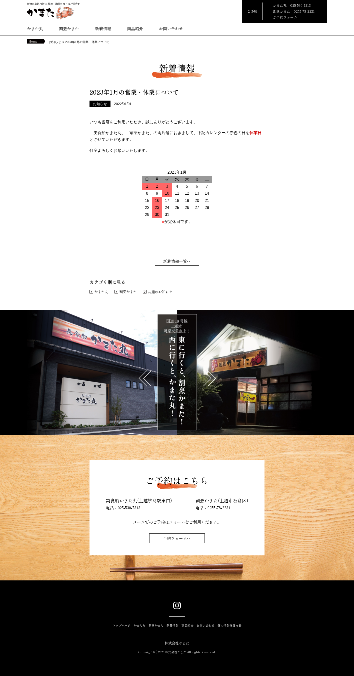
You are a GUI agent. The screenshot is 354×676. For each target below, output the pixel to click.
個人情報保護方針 (230, 625)
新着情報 (103, 29)
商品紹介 (135, 29)
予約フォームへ (177, 538)
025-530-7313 (300, 5)
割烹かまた (69, 29)
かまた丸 (35, 29)
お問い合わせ (171, 29)
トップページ (121, 625)
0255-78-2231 (304, 11)
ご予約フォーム (285, 17)
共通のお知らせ (160, 291)
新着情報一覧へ (177, 261)
